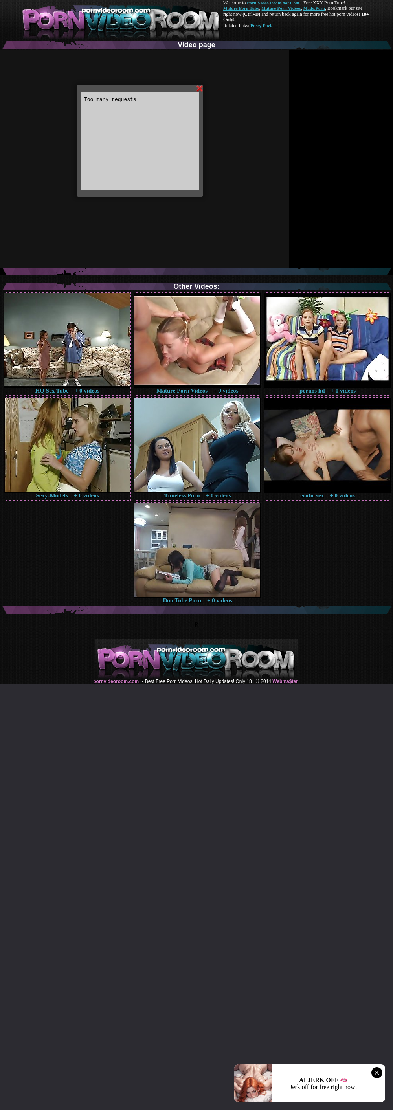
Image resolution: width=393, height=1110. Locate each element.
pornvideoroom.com (116, 681)
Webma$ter (285, 681)
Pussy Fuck (261, 25)
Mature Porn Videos (281, 8)
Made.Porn (314, 8)
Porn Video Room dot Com (273, 2)
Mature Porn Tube (241, 8)
